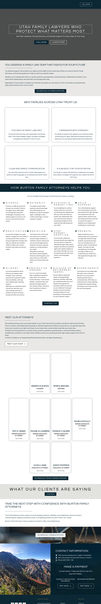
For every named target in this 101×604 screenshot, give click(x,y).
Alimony (12, 268)
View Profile (40, 382)
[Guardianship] (75, 268)
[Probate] (76, 231)
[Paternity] (28, 203)
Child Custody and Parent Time (45, 585)
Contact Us (81, 583)
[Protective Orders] (27, 268)
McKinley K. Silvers (61, 411)
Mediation (38, 231)
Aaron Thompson (61, 445)
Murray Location (82, 590)
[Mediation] (28, 231)
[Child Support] (76, 203)
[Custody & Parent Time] (52, 203)
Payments (80, 588)
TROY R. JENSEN (18, 411)
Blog (79, 585)
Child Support (85, 204)
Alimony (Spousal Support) (43, 583)
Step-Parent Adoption (61, 233)
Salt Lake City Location (84, 594)
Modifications (17, 231)
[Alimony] (4, 268)
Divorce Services (41, 590)
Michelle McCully (82, 411)
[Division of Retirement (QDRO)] (51, 268)
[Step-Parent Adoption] (52, 231)
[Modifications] (4, 231)
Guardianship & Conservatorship (45, 594)
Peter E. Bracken (61, 376)
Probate (84, 231)
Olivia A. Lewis (40, 445)
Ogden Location (82, 592)
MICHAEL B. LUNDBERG (40, 411)
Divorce (12, 203)
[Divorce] (4, 203)
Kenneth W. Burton (40, 376)
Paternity (38, 203)
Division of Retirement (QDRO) (62, 270)
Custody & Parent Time (63, 204)
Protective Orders (39, 269)
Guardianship (88, 268)
